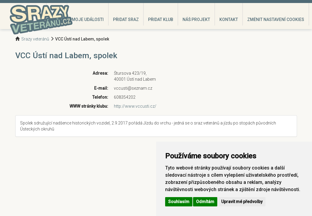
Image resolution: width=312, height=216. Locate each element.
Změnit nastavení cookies (275, 19)
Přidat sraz (126, 19)
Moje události (88, 19)
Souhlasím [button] (178, 201)
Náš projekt (196, 19)
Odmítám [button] (205, 201)
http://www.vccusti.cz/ (135, 106)
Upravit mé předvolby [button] (242, 201)
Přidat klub (160, 19)
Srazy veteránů (35, 39)
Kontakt (228, 19)
